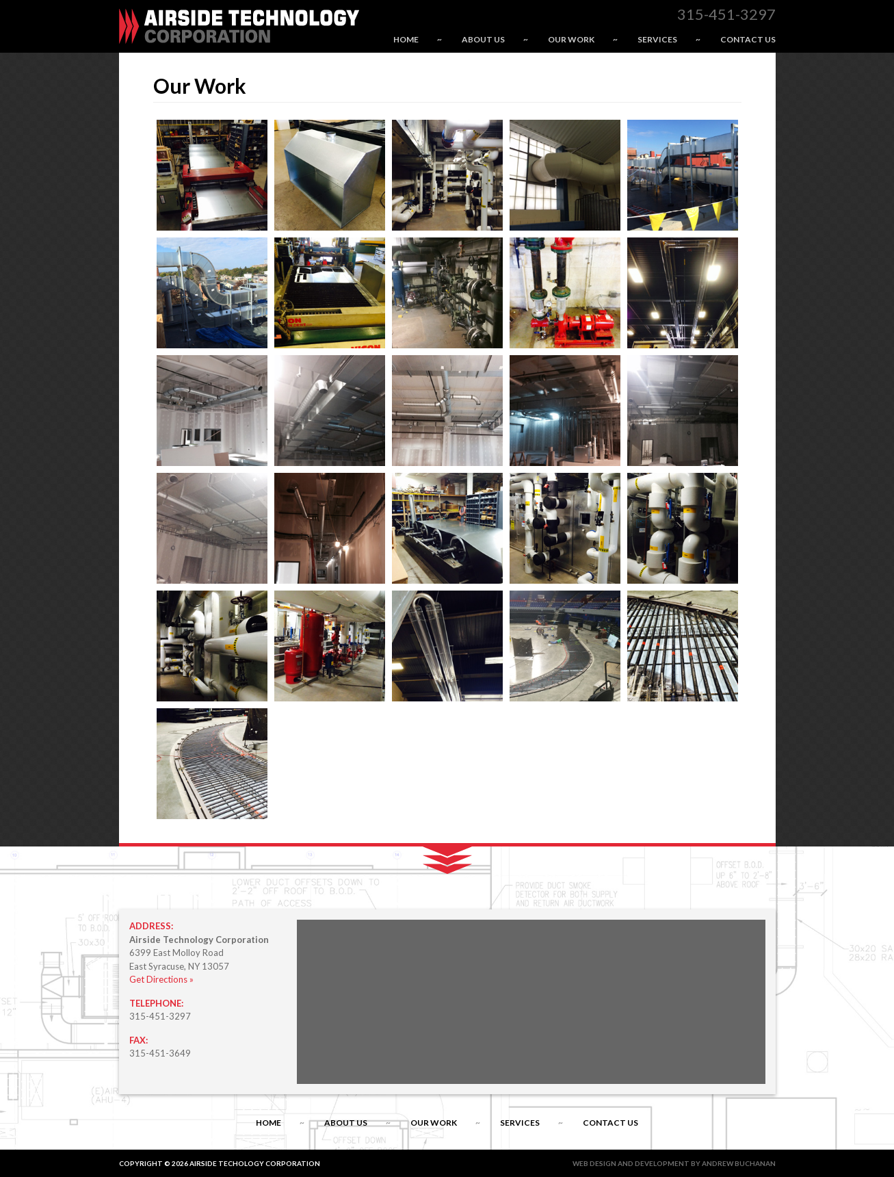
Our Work (571, 39)
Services (657, 39)
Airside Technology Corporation (239, 26)
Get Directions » (161, 979)
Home (406, 39)
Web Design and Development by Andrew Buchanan (674, 1163)
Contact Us (748, 39)
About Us (483, 39)
